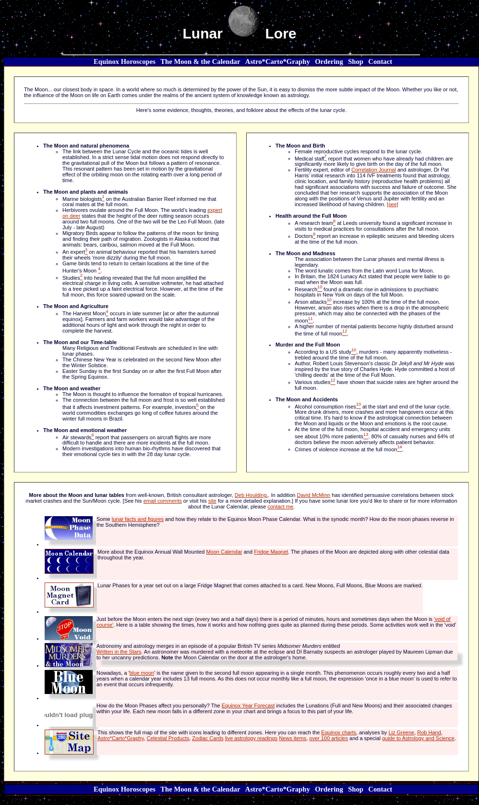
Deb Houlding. (251, 495)
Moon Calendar (224, 552)
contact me (280, 506)
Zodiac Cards (207, 738)
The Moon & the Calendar (200, 61)
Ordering (329, 61)
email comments (163, 501)
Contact (380, 61)
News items (292, 738)
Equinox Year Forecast (248, 705)
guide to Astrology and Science (418, 738)
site (212, 501)
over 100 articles (328, 738)
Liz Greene (401, 732)
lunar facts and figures (138, 519)
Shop (355, 61)
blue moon (142, 673)
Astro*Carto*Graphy (277, 61)
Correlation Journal (373, 170)
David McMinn (314, 495)
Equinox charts (338, 732)
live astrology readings (251, 738)
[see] (392, 204)
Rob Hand (429, 732)
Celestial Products (168, 738)
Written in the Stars (118, 652)
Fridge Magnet (271, 552)
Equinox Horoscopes (125, 61)
